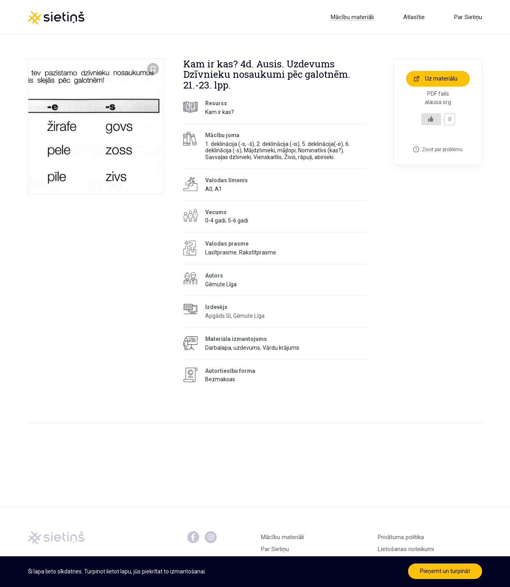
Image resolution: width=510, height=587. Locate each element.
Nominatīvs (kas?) (320, 150)
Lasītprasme (221, 252)
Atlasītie (414, 17)
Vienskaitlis (267, 157)
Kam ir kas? (219, 112)
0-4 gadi (215, 220)
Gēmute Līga (221, 284)
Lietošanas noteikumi (406, 549)
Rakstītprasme (257, 252)
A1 (218, 189)
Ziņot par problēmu (442, 149)
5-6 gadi (238, 220)
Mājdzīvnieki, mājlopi (270, 150)
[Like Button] (431, 119)
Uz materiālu (441, 78)
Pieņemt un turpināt (445, 571)
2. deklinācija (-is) (278, 144)
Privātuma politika (401, 537)
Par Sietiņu (468, 17)
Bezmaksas (220, 379)
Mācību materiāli (352, 17)
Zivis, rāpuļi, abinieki (308, 157)
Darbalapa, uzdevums (232, 348)
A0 (208, 189)
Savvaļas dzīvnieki (228, 157)
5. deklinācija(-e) (322, 144)
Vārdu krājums (281, 348)
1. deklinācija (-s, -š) (229, 144)
